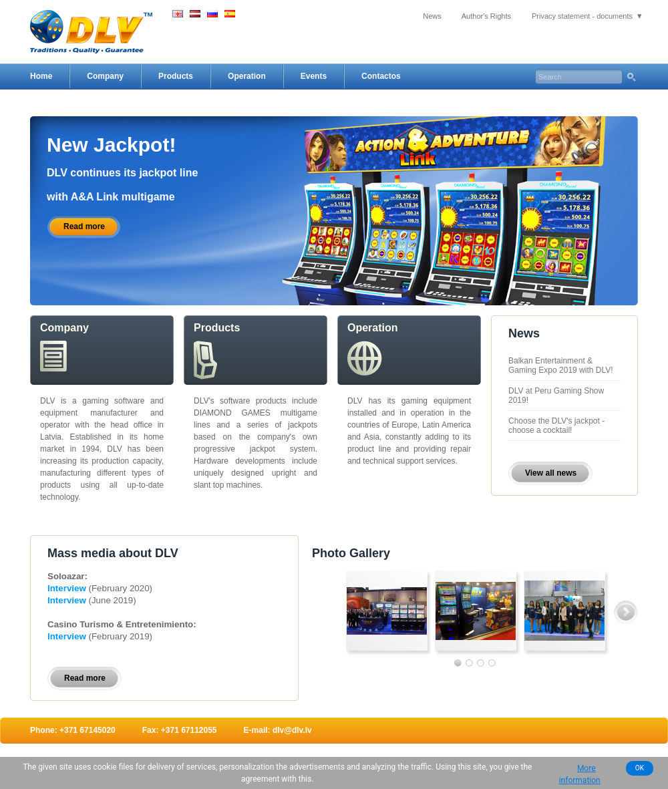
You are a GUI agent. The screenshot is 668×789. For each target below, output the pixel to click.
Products (175, 76)
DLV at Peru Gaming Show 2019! (556, 395)
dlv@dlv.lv (292, 730)
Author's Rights (486, 16)
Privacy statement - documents (582, 16)
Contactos (381, 76)
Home (41, 76)
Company (105, 76)
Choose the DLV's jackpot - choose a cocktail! (556, 425)
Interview (67, 588)
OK (639, 768)
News (432, 16)
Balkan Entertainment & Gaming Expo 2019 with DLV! (560, 365)
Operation (247, 76)
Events (314, 76)
